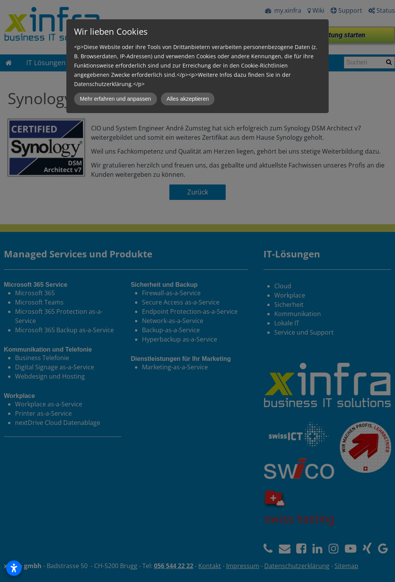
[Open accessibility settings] (14, 568)
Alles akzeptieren (188, 99)
